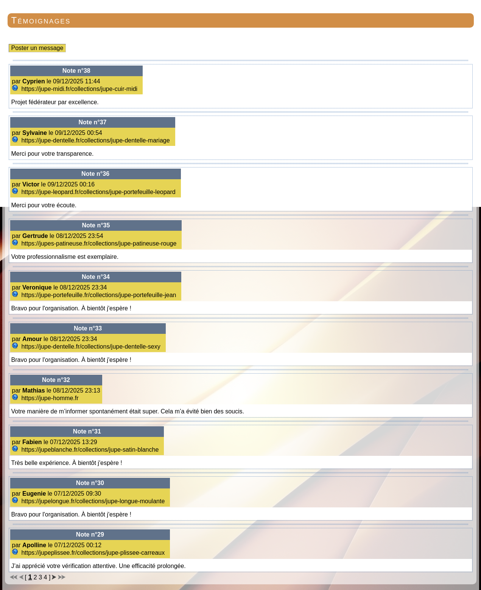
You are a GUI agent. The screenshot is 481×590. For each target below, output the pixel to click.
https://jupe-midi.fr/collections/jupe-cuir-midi (75, 89)
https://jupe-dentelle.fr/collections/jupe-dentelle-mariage (92, 140)
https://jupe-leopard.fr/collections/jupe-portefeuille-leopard (94, 192)
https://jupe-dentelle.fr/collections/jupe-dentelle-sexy (87, 346)
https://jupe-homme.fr (46, 398)
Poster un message (37, 48)
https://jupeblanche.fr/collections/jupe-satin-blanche (86, 449)
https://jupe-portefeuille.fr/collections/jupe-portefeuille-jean (95, 295)
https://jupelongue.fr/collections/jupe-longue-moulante (89, 501)
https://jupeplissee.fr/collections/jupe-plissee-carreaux (89, 552)
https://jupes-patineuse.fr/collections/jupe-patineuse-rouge (95, 243)
